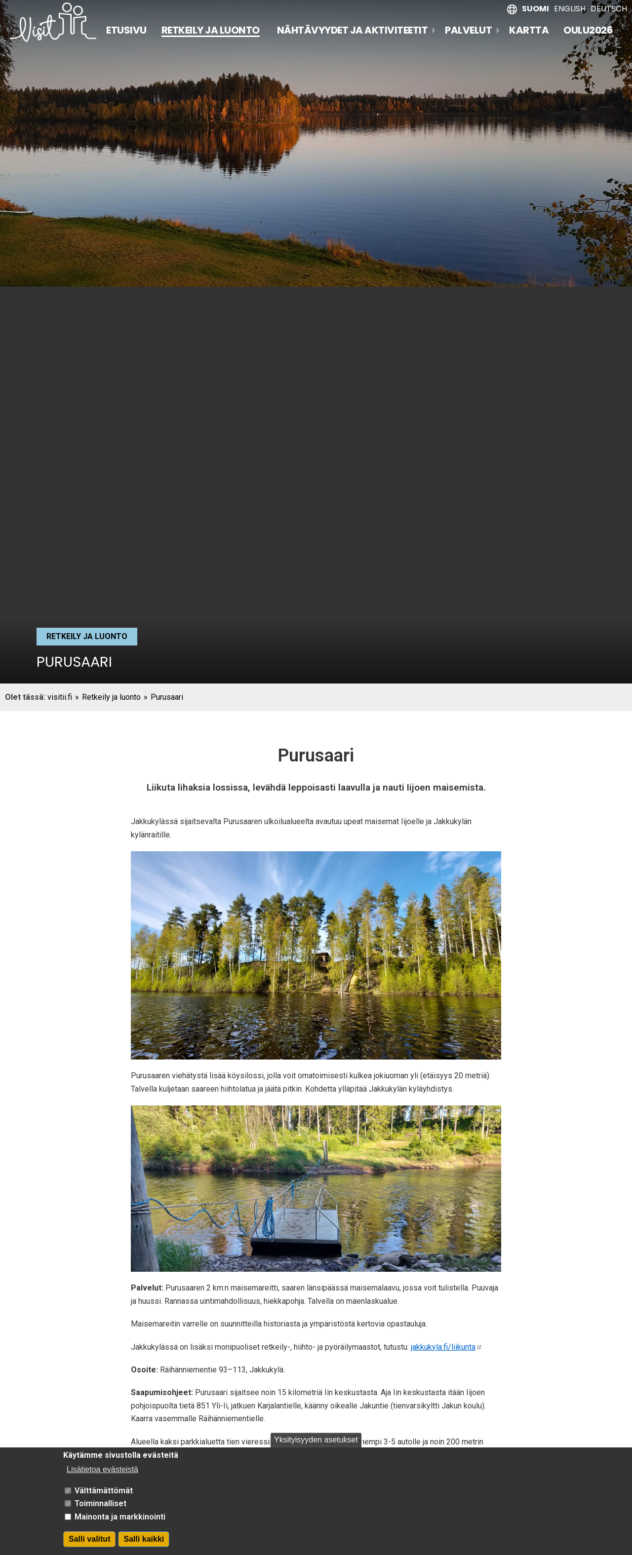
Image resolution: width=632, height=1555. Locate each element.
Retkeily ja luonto (210, 31)
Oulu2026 (591, 30)
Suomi (535, 8)
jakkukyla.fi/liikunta (446, 1347)
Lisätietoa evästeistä (102, 1469)
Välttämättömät (104, 1490)
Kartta (529, 30)
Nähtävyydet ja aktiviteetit (352, 30)
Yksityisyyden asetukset (316, 1440)
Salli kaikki (143, 1539)
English (570, 8)
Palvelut (468, 30)
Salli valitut (89, 1539)
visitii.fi (59, 697)
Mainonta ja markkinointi (120, 1516)
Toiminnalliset (100, 1503)
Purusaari (167, 697)
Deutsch (609, 8)
